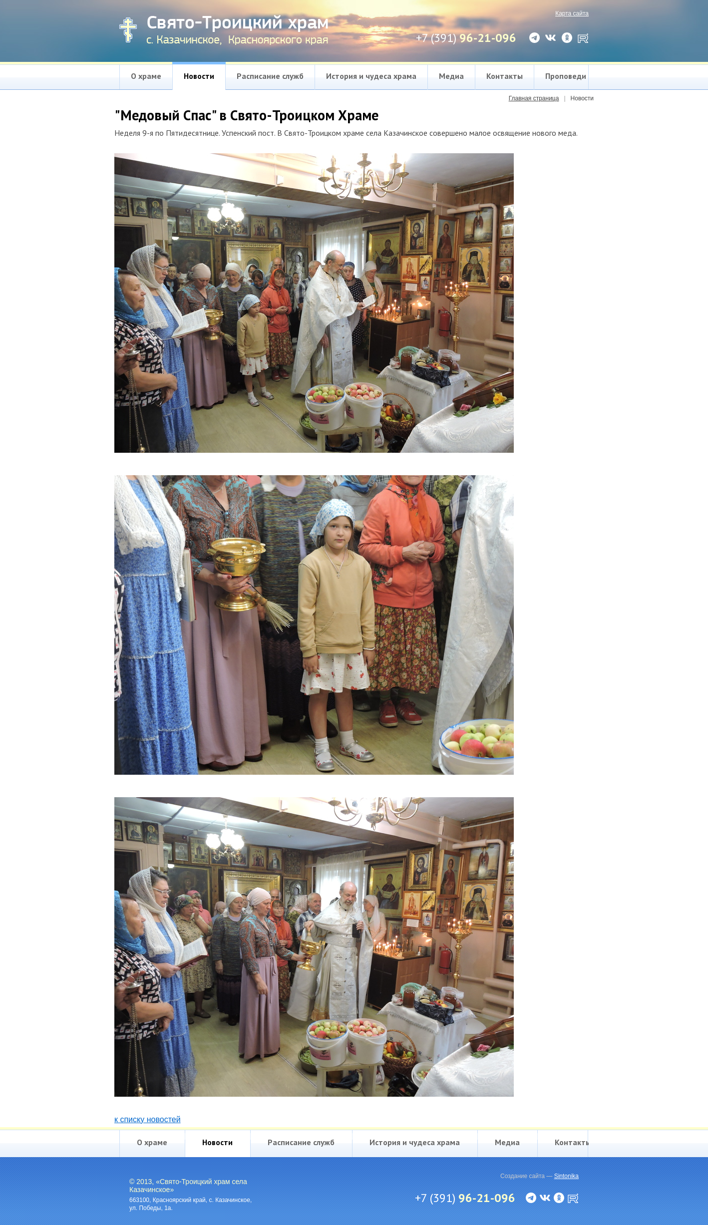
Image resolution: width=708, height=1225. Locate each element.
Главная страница (534, 98)
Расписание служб (270, 76)
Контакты (504, 76)
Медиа (451, 76)
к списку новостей (147, 1119)
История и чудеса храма (371, 76)
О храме (146, 76)
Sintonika (566, 1176)
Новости (199, 76)
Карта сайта (572, 13)
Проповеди (565, 76)
